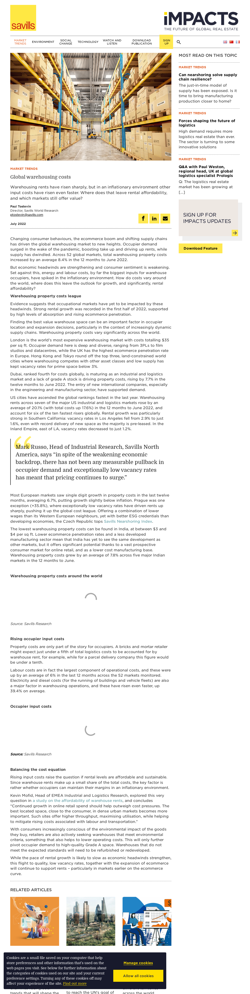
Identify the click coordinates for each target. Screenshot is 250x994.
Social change (65, 41)
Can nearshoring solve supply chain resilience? (208, 76)
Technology (88, 41)
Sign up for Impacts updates (209, 222)
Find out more (75, 983)
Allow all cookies (138, 976)
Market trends (20, 41)
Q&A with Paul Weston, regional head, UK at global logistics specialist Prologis (206, 171)
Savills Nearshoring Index (128, 521)
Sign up (166, 41)
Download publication (142, 41)
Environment (43, 41)
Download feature (201, 248)
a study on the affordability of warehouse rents (78, 800)
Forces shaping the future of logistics (207, 122)
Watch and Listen (112, 41)
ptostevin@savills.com (26, 215)
